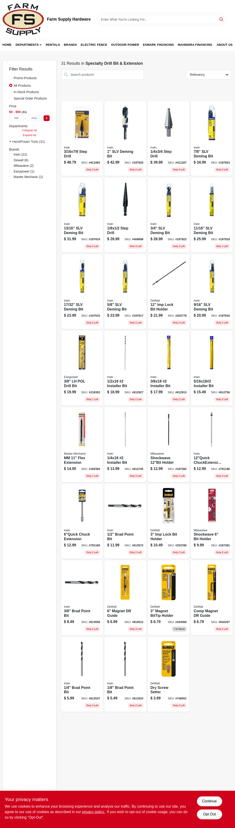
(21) (20, 154)
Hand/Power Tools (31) (28, 141)
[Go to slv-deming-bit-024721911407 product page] (125, 291)
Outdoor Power (125, 44)
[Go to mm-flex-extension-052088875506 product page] (82, 444)
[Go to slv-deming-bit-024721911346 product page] (82, 291)
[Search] (221, 19)
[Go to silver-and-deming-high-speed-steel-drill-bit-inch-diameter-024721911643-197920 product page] (125, 138)
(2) (24, 165)
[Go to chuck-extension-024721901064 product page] (82, 521)
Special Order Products (30, 98)
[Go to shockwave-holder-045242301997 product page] (169, 444)
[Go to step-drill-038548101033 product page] (169, 138)
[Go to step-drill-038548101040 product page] (82, 138)
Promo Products (25, 78)
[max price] (34, 118)
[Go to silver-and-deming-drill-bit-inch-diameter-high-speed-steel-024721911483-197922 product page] (169, 215)
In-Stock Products (26, 92)
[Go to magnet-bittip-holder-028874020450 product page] (169, 597)
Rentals (53, 44)
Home (7, 44)
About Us (225, 44)
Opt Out (209, 814)
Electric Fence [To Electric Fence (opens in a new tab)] (94, 44)
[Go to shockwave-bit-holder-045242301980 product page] (212, 521)
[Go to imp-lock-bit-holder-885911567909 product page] (169, 291)
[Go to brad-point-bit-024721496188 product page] (125, 521)
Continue (209, 801)
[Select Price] (47, 118)
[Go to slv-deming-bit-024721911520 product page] (82, 215)
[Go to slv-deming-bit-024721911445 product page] (212, 215)
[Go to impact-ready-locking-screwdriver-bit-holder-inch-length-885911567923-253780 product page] (169, 521)
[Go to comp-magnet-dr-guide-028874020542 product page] (212, 597)
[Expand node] (11, 141)
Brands (70, 44)
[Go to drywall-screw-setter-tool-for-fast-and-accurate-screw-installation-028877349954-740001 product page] (169, 674)
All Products (22, 85)
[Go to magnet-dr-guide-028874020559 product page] (125, 597)
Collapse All (29, 130)
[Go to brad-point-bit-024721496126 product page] (125, 674)
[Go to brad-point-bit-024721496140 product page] (82, 674)
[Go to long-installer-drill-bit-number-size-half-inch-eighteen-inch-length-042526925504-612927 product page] (125, 368)
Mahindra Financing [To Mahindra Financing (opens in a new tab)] (195, 44)
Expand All (29, 135)
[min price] (16, 118)
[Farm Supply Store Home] (23, 19)
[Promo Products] (10, 77)
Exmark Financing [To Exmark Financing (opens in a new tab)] (158, 44)
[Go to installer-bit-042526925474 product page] (212, 368)
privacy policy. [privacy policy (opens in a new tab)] (93, 812)
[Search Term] (161, 19)
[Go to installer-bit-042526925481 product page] (169, 368)
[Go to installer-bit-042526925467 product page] (125, 444)
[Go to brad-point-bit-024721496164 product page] (82, 597)
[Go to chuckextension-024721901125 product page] (212, 444)
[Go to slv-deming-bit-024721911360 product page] (212, 291)
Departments (27, 44)
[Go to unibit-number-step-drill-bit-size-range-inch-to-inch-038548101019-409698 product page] (125, 215)
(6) (21, 160)
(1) (24, 171)
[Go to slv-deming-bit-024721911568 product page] (212, 138)
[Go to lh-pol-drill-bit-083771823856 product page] (82, 368)
